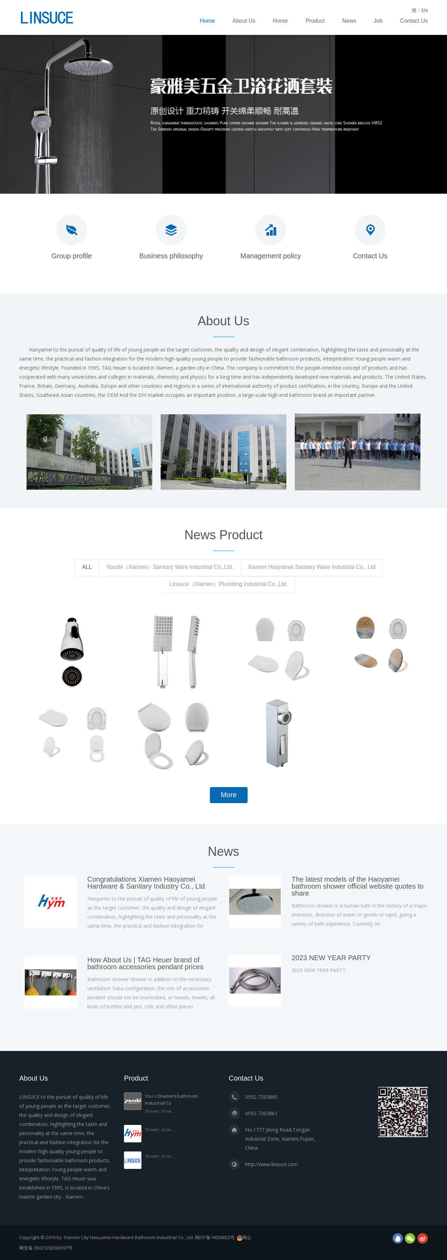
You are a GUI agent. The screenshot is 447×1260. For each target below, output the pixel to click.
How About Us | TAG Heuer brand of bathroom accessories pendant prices (145, 963)
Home (207, 21)
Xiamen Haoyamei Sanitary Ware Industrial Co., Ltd (312, 567)
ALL (87, 567)
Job (378, 21)
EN (424, 10)
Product (315, 21)
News (349, 21)
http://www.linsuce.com (271, 1164)
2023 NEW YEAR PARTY (331, 958)
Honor (280, 21)
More (229, 795)
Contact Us (414, 21)
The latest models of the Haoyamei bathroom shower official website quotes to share (358, 886)
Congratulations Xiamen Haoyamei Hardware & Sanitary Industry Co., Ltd (146, 882)
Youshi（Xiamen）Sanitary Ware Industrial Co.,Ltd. (169, 567)
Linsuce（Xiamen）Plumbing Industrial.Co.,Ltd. (229, 584)
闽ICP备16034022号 (215, 1237)
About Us (244, 21)
